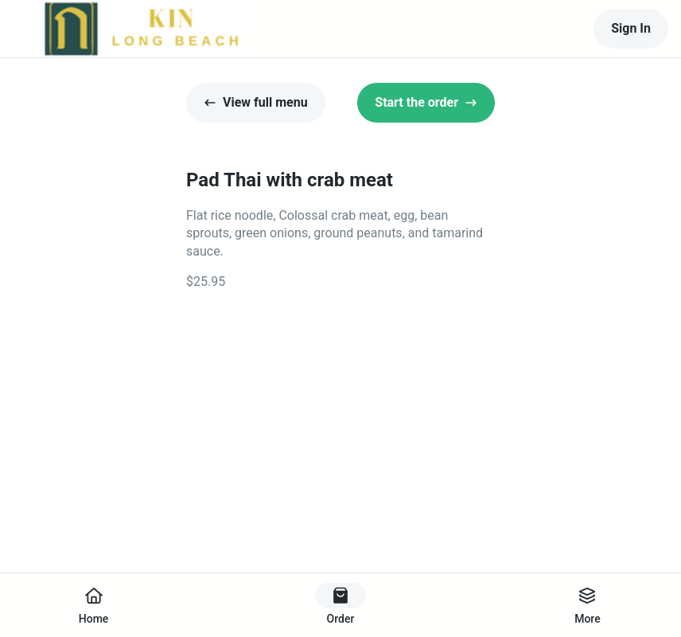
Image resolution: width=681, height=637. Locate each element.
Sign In (631, 28)
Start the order (426, 102)
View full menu (256, 102)
